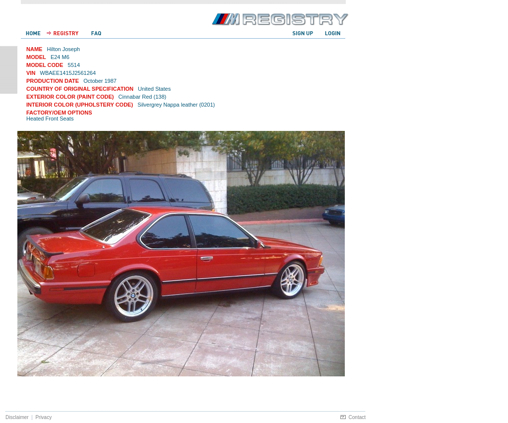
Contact (357, 417)
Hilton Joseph (63, 49)
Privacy (43, 417)
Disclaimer (17, 417)
